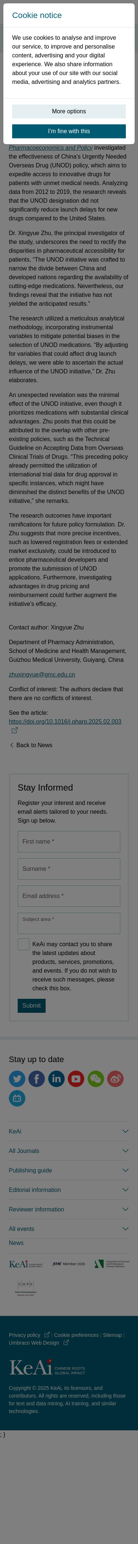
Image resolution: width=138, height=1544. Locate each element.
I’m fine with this (69, 131)
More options (69, 111)
